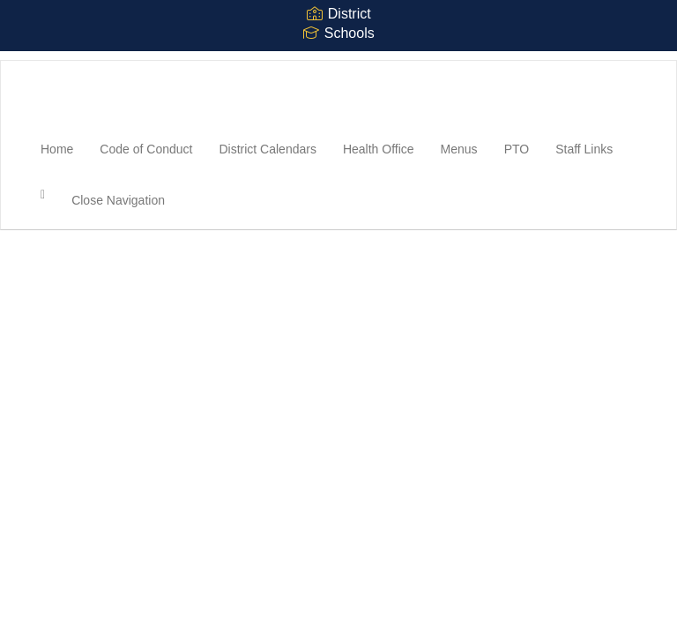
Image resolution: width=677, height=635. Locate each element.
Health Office (378, 149)
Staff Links (584, 149)
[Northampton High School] (27, 61)
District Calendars (267, 149)
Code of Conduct (146, 149)
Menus (459, 149)
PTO (517, 149)
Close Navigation (118, 200)
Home (57, 149)
